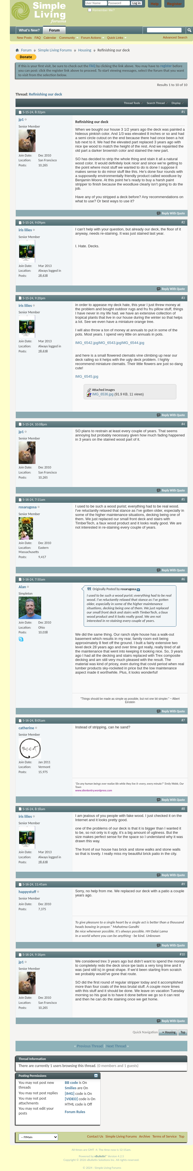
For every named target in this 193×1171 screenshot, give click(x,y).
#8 (183, 809)
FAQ (38, 37)
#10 (182, 954)
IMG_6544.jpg (132, 343)
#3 (183, 298)
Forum (54, 30)
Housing (84, 50)
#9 (183, 884)
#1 (183, 112)
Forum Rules (75, 1111)
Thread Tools (132, 103)
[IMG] (69, 1093)
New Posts (24, 37)
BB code (71, 1082)
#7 (183, 720)
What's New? (29, 30)
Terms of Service (164, 1136)
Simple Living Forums (55, 50)
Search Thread (156, 103)
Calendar (50, 37)
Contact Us (95, 1136)
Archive (144, 1136)
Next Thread (116, 1046)
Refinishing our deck (45, 94)
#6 (183, 579)
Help (155, 4)
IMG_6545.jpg (86, 376)
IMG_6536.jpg (102, 394)
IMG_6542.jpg (86, 343)
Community (67, 37)
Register (174, 4)
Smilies (70, 1088)
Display (176, 103)
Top (183, 1032)
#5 (183, 499)
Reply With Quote (171, 213)
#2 (183, 222)
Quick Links (115, 37)
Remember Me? (101, 10)
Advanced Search (175, 37)
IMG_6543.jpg (109, 343)
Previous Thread (90, 1046)
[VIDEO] (71, 1099)
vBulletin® (100, 1156)
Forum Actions (91, 37)
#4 (183, 424)
